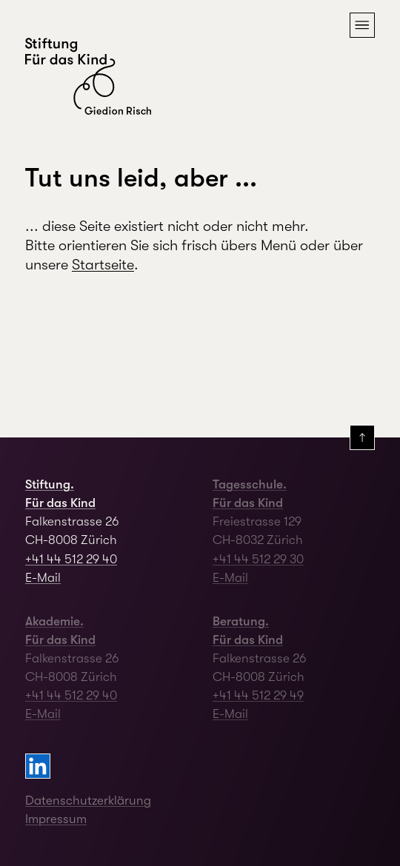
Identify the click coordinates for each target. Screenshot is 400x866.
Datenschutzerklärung (88, 800)
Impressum (56, 819)
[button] (362, 25)
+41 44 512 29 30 (258, 559)
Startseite (103, 264)
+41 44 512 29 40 (71, 559)
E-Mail (43, 578)
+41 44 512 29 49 (258, 695)
